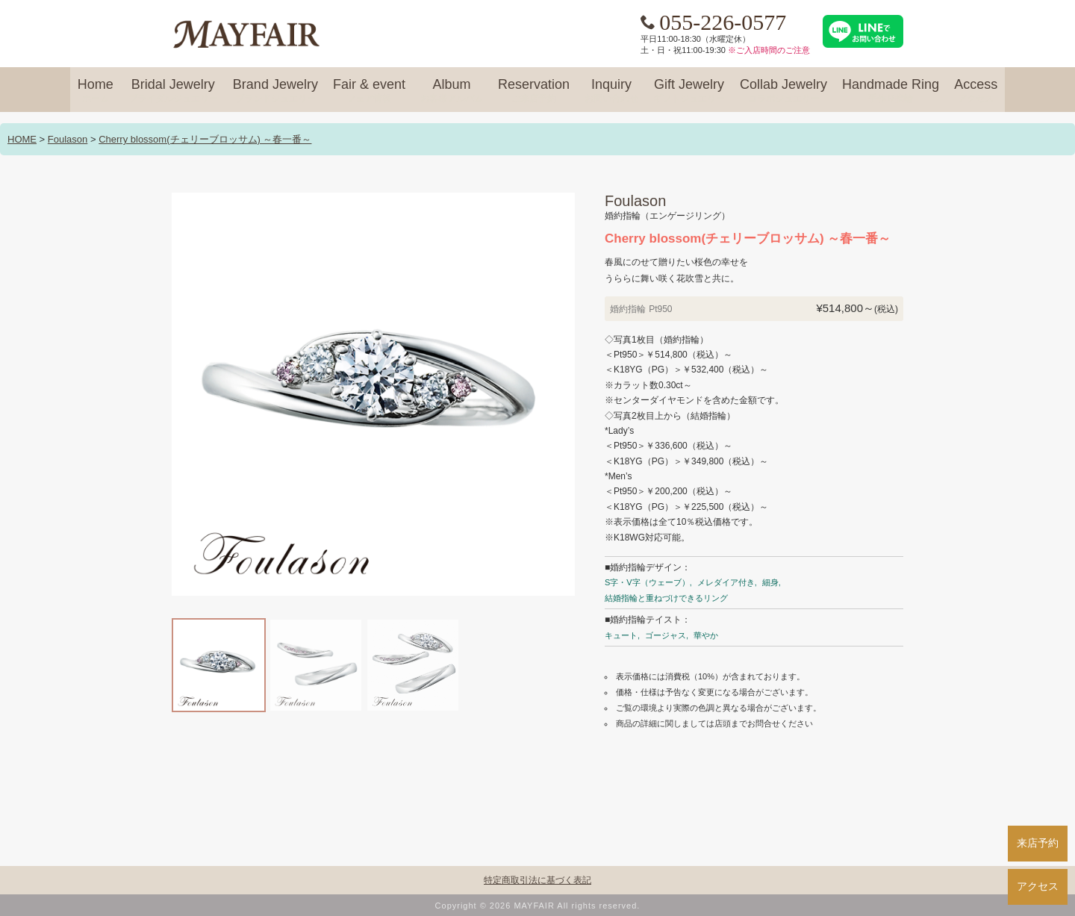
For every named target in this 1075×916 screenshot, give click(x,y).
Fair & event (369, 91)
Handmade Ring (890, 91)
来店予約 (1038, 843)
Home (95, 91)
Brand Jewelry (275, 91)
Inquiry (611, 91)
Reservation (534, 91)
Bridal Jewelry (173, 91)
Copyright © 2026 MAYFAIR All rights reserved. (538, 905)
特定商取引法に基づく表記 (537, 880)
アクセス (1038, 886)
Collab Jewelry (783, 91)
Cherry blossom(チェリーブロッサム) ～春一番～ (205, 139)
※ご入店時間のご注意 (769, 50)
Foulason (67, 139)
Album (451, 91)
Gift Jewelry (689, 91)
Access (975, 91)
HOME (22, 139)
